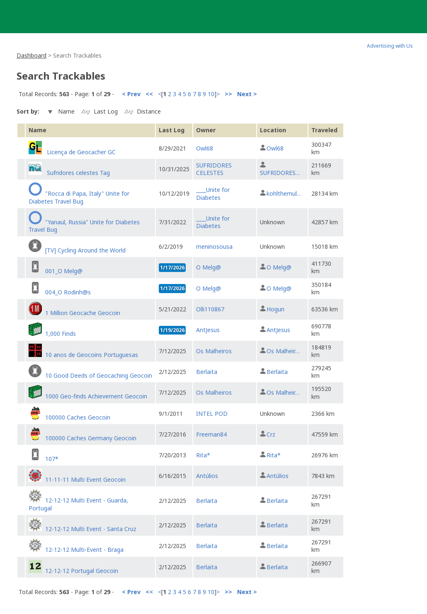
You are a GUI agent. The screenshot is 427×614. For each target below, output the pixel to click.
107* (51, 459)
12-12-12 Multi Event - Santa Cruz (90, 529)
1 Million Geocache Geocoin (82, 313)
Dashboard (31, 55)
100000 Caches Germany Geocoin (90, 438)
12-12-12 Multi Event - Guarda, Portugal (78, 504)
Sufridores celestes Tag (77, 173)
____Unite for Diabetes (213, 193)
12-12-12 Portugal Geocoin (81, 571)
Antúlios (207, 476)
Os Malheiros (214, 351)
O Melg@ (208, 267)
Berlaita (206, 372)
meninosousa (214, 246)
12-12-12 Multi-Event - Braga (84, 549)
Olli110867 (210, 309)
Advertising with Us (390, 45)
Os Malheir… (283, 351)
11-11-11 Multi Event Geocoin (85, 479)
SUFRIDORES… (280, 173)
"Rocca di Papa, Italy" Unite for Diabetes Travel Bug (79, 197)
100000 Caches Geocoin (77, 417)
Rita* (203, 455)
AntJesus (208, 330)
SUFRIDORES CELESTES (214, 169)
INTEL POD (212, 413)
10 (211, 94)
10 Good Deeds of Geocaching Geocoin (98, 375)
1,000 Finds (60, 333)
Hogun (275, 309)
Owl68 (204, 148)
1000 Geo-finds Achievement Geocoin (96, 396)
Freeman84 (211, 434)
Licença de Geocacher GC (80, 152)
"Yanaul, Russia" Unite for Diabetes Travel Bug (84, 225)
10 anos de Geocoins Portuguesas (91, 355)
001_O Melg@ (63, 271)
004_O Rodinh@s (68, 292)
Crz (271, 434)
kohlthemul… (284, 193)
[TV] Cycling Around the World (85, 250)
